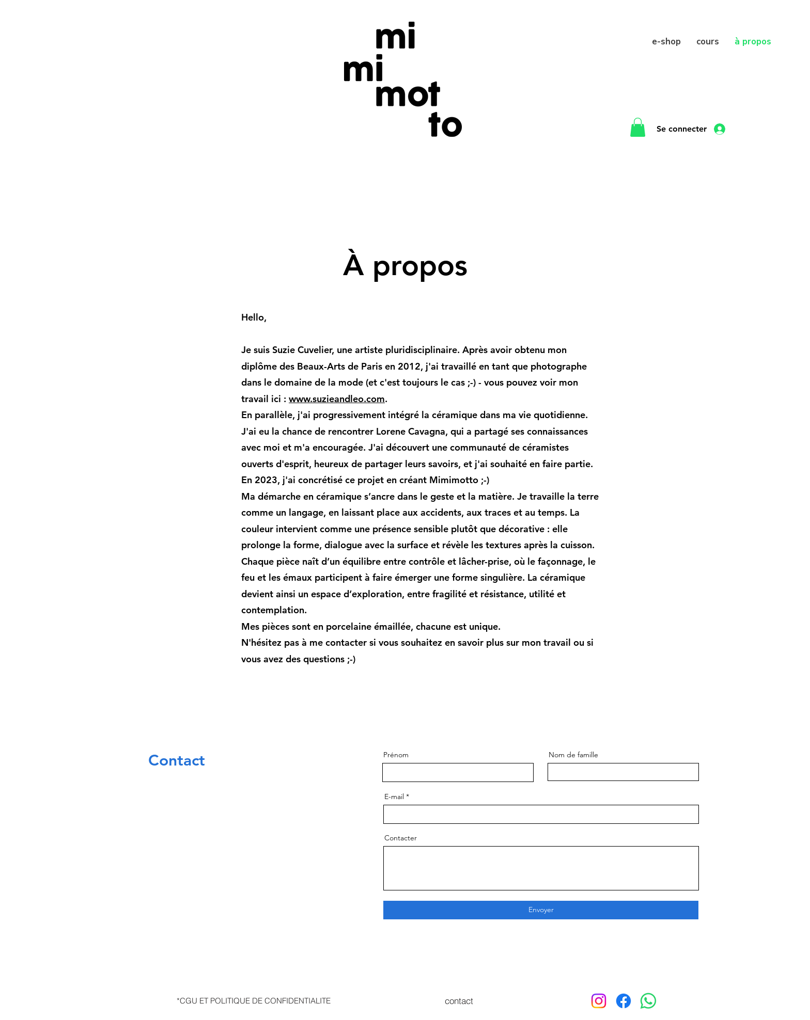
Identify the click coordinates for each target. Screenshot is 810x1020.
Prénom (396, 754)
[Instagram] (599, 1001)
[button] (638, 127)
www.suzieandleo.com (337, 399)
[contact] (458, 1001)
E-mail (394, 796)
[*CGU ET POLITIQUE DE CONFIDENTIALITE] (253, 1001)
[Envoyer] (540, 910)
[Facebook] (623, 1001)
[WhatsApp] (648, 1001)
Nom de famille (573, 754)
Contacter (400, 837)
